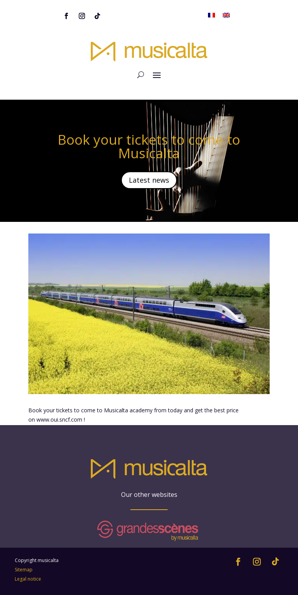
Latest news (149, 180)
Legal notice (28, 579)
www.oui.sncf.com (59, 419)
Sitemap (24, 569)
